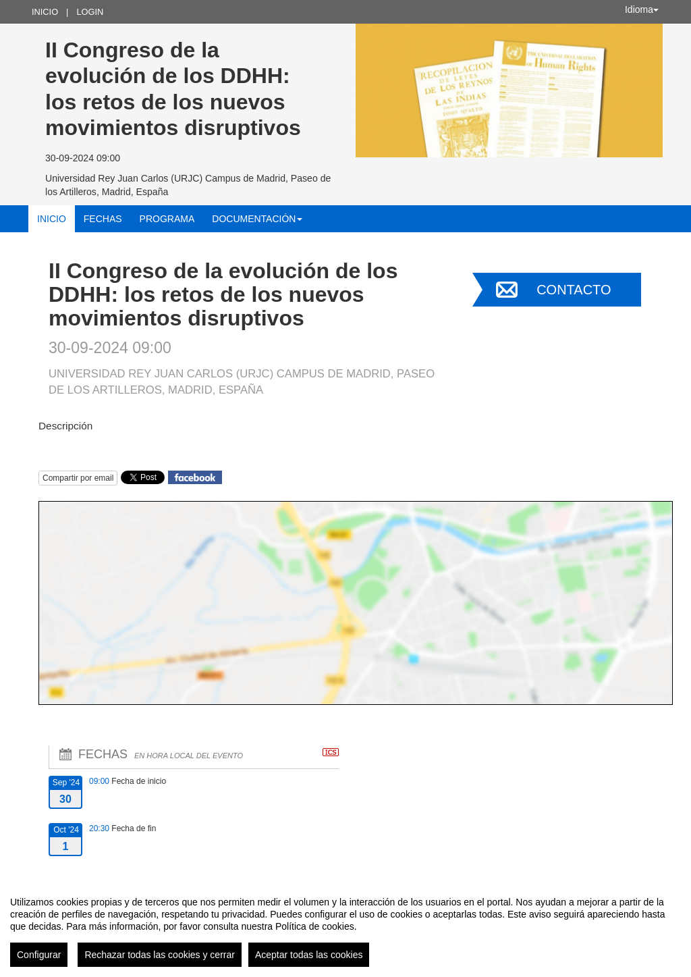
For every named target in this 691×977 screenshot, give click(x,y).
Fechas (103, 218)
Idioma (642, 9)
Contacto (573, 289)
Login (89, 12)
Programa (167, 218)
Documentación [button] (257, 218)
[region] (345, 926)
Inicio (45, 12)
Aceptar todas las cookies (309, 954)
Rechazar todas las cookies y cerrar (159, 954)
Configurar (39, 954)
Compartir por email (78, 478)
